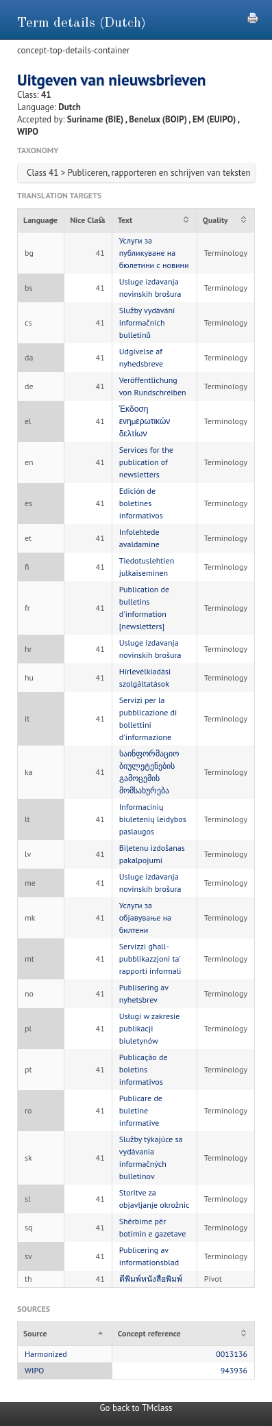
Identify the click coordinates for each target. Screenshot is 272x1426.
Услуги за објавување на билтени (145, 917)
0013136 (231, 1354)
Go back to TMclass (136, 1408)
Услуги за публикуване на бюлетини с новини (154, 252)
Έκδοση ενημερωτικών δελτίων (145, 421)
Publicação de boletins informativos (143, 1069)
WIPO (34, 1370)
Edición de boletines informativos (141, 503)
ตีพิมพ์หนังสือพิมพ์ (150, 1278)
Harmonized (46, 1354)
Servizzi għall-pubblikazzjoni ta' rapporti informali (150, 958)
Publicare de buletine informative (140, 1110)
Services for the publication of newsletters (146, 462)
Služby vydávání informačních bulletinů (147, 322)
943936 (234, 1370)
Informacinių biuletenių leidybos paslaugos (152, 819)
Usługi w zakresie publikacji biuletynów (149, 1028)
